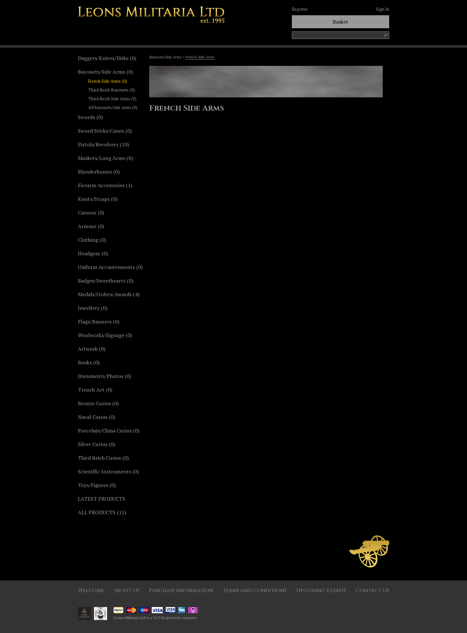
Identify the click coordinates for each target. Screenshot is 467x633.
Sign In (382, 9)
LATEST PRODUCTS (101, 498)
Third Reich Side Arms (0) (112, 99)
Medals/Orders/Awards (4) (108, 294)
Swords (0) (90, 117)
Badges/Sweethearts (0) (105, 280)
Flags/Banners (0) (98, 321)
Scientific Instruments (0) (108, 471)
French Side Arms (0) (107, 81)
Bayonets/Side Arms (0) (105, 71)
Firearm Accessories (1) (105, 185)
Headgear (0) (93, 253)
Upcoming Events (321, 590)
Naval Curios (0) (96, 416)
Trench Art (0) (95, 389)
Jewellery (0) (92, 307)
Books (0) (89, 362)
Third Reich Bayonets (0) (111, 90)
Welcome (91, 590)
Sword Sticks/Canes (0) (105, 130)
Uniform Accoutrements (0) (110, 267)
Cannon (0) (91, 212)
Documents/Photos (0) (104, 376)
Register (300, 9)
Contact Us (372, 590)
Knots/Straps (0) (97, 198)
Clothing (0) (92, 239)
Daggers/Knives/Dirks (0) (107, 58)
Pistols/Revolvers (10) (103, 144)
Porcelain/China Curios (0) (108, 430)
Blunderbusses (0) (99, 171)
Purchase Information (181, 590)
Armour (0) (91, 226)
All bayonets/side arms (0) (113, 107)
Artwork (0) (91, 348)
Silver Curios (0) (96, 444)
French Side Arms (200, 57)
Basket (340, 21)
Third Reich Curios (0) (103, 457)
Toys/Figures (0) (97, 485)
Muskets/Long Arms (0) (105, 158)
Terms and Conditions (255, 590)
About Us (126, 590)
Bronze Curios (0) (98, 403)
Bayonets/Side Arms (165, 57)
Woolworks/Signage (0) (105, 335)
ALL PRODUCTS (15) (102, 512)
